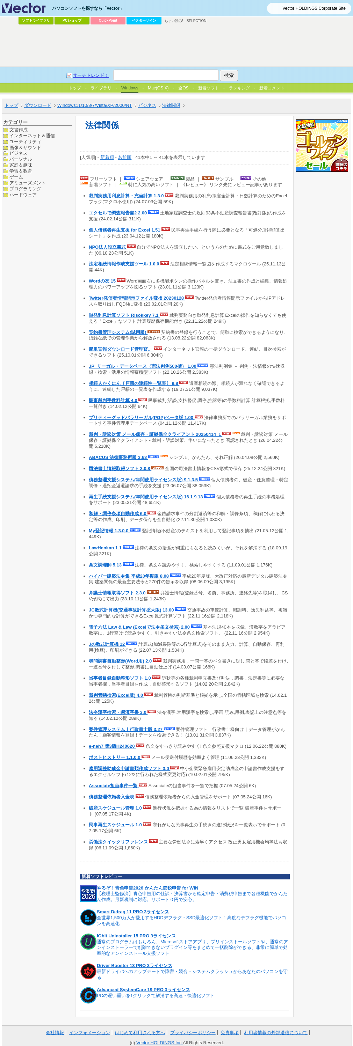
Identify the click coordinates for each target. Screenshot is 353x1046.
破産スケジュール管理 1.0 (116, 808)
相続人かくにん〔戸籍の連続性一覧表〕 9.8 (134, 383)
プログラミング (25, 188)
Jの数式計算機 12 (107, 644)
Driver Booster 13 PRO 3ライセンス (134, 965)
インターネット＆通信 (32, 135)
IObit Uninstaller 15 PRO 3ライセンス (136, 935)
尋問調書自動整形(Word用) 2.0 (121, 661)
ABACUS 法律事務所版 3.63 (118, 457)
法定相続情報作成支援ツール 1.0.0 (124, 263)
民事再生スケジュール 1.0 (116, 824)
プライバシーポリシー (193, 1032)
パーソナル (20, 159)
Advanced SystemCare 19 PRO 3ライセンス (143, 989)
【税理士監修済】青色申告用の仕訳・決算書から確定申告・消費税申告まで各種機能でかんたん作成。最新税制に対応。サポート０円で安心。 (192, 896)
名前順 (124, 157)
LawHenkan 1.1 (106, 547)
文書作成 (18, 129)
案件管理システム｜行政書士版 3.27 (126, 729)
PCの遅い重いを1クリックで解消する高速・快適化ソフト (156, 995)
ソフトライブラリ (36, 20)
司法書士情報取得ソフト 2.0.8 (120, 468)
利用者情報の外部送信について (276, 1032)
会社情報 (55, 1032)
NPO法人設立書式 (108, 247)
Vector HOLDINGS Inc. (159, 1042)
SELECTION (197, 21)
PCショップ (72, 20)
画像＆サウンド (25, 147)
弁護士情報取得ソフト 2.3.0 (118, 592)
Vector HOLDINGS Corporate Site (314, 8)
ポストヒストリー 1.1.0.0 (115, 757)
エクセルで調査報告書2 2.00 (118, 212)
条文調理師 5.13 (106, 565)
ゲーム (16, 177)
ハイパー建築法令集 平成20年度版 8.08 (129, 576)
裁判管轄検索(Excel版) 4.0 (116, 695)
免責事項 (230, 1032)
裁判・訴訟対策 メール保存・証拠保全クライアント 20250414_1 (155, 434)
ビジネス (18, 153)
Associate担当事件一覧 (114, 785)
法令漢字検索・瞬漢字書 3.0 (118, 712)
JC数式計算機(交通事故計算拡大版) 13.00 (132, 610)
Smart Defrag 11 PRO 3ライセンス (133, 911)
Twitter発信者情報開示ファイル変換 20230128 (137, 298)
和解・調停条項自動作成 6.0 (118, 513)
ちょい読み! (174, 21)
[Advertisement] (159, 79)
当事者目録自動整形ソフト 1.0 (120, 678)
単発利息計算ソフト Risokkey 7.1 (124, 315)
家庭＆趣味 (20, 165)
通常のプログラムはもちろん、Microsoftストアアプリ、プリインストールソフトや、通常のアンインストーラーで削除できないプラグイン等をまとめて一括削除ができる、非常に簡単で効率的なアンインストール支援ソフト (192, 947)
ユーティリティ (25, 141)
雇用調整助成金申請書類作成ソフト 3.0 (129, 768)
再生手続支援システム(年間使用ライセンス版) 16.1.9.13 (146, 496)
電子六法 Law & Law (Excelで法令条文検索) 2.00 (140, 627)
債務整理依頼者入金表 (112, 796)
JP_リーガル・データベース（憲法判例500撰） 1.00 (143, 366)
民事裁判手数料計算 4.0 (113, 400)
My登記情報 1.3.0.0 (109, 530)
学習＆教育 (20, 171)
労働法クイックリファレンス (119, 841)
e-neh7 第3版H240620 (112, 746)
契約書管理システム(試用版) (118, 332)
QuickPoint (108, 20)
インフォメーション (89, 1032)
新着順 (107, 157)
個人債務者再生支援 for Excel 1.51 (125, 230)
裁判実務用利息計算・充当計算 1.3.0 (127, 195)
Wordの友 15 (103, 281)
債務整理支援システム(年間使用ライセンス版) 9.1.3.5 (144, 479)
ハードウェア (23, 194)
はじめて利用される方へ (140, 1032)
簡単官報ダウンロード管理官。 (121, 349)
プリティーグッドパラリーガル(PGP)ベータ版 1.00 (142, 417)
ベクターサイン (144, 20)
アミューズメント (27, 182)
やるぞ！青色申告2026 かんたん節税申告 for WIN (147, 888)
